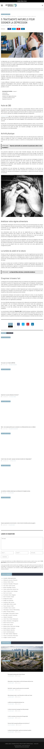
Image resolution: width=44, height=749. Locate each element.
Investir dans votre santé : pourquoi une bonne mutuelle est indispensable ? (16, 459)
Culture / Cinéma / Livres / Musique (10, 591)
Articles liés (4, 333)
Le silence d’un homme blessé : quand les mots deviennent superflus (19, 730)
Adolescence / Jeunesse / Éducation (10, 580)
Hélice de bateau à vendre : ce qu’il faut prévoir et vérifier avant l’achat (20, 695)
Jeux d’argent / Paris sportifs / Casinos (10, 613)
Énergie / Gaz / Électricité (8, 600)
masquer (14, 91)
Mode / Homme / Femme (8, 622)
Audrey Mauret (11, 492)
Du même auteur (10, 333)
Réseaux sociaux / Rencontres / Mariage (11, 626)
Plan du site (36, 743)
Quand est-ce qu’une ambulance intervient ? (10, 395)
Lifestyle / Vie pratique (7, 617)
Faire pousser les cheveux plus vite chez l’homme (16, 674)
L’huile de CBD (4, 116)
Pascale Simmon (13, 396)
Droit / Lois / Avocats (7, 593)
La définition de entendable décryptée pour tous (16, 702)
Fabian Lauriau (13, 460)
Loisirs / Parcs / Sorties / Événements (10, 619)
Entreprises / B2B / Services (8, 602)
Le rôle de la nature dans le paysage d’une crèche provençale (18, 709)
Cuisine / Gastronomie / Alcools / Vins (10, 589)
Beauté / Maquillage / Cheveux (9, 587)
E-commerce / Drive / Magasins (9, 595)
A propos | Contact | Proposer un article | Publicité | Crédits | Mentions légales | (19, 743)
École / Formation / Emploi (8, 596)
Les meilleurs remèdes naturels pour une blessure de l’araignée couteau (15, 491)
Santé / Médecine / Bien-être (6, 14)
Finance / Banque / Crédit (8, 606)
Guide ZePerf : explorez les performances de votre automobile (18, 688)
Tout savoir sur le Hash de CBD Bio (8, 363)
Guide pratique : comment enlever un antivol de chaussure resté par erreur (20, 681)
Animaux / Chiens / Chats (8, 582)
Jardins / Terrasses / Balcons (8, 611)
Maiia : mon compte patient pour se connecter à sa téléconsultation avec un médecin (18, 427)
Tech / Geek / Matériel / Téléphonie (10, 633)
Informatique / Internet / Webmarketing (11, 609)
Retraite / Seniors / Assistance (9, 628)
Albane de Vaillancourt (14, 428)
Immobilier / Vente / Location (9, 607)
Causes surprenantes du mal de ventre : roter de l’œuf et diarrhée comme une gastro (18, 523)
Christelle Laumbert (5, 25)
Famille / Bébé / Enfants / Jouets (9, 604)
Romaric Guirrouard (13, 364)
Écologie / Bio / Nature (7, 598)
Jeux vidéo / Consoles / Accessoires (10, 615)
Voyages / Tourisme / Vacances (9, 637)
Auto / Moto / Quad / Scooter (9, 585)
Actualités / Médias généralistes (9, 578)
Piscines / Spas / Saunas (8, 624)
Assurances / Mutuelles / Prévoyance (10, 583)
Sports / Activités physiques (8, 632)
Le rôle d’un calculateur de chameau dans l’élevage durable (18, 716)
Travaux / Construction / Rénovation (10, 635)
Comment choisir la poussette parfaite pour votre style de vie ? (19, 723)
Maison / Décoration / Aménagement (10, 620)
